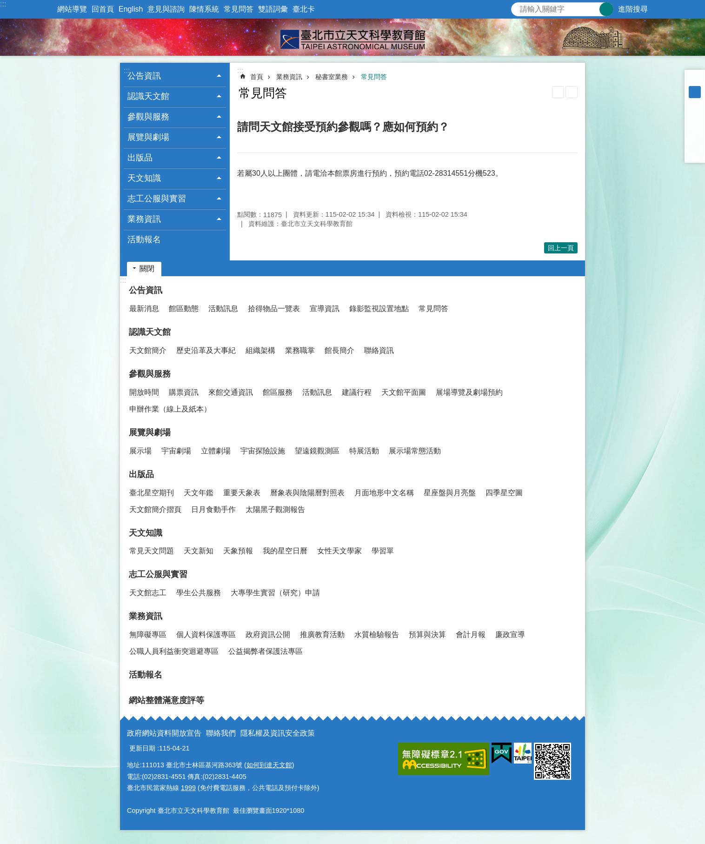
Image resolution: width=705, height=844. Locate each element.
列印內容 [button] (558, 92)
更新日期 (142, 748)
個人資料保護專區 (206, 634)
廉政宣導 (510, 634)
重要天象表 (241, 493)
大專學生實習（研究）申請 (275, 593)
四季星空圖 (504, 493)
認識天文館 (150, 332)
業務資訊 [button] (144, 219)
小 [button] (695, 80)
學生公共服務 (198, 593)
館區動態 (184, 308)
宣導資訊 (324, 308)
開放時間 (144, 392)
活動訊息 (223, 308)
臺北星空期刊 (151, 493)
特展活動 (364, 451)
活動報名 (144, 239)
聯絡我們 (221, 733)
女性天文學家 (339, 551)
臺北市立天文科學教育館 (352, 37)
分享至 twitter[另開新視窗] (695, 128)
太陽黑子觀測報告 (275, 509)
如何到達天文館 (269, 765)
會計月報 (471, 634)
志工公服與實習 (158, 574)
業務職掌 (300, 350)
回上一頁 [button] (561, 248)
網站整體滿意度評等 (166, 700)
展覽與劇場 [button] (148, 137)
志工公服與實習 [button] (156, 198)
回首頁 (103, 9)
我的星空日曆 (285, 551)
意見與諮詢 (166, 9)
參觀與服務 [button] (148, 116)
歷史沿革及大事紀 (206, 350)
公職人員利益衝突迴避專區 (174, 651)
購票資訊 (184, 392)
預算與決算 (427, 634)
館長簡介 (339, 350)
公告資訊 (145, 290)
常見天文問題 (151, 551)
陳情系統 (204, 9)
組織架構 (260, 350)
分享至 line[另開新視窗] (695, 140)
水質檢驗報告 (376, 634)
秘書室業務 (331, 76)
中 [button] (695, 92)
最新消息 (144, 308)
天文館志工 (147, 593)
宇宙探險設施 (262, 451)
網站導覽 (72, 9)
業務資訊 (289, 76)
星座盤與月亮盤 (450, 493)
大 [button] (695, 104)
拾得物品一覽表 (274, 308)
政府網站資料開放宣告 (164, 733)
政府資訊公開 (268, 634)
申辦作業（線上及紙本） (170, 409)
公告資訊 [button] (144, 75)
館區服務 (278, 392)
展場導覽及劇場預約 (469, 392)
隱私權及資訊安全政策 (277, 733)
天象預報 (238, 551)
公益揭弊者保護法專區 (265, 651)
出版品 (141, 474)
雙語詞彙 (273, 9)
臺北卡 (304, 9)
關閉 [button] (147, 268)
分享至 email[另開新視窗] (695, 152)
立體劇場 (216, 451)
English (131, 9)
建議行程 (357, 392)
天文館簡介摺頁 (155, 509)
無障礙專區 (147, 634)
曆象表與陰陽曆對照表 (307, 493)
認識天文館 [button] (148, 96)
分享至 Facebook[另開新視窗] (695, 116)
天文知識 (145, 533)
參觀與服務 (150, 374)
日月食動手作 (213, 509)
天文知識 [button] (144, 178)
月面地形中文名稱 (384, 493)
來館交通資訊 (230, 392)
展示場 (140, 451)
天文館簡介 (147, 350)
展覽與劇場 (150, 432)
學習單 (383, 551)
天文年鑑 (198, 493)
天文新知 (198, 551)
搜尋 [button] (606, 9)
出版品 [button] (140, 157)
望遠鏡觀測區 (317, 451)
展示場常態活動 (415, 451)
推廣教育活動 (322, 634)
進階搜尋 (633, 9)
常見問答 (238, 9)
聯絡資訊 (379, 350)
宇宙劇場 (176, 451)
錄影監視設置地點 (379, 308)
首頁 (256, 76)
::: (3, 4)
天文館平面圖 (403, 392)
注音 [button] (571, 92)
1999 (188, 787)
